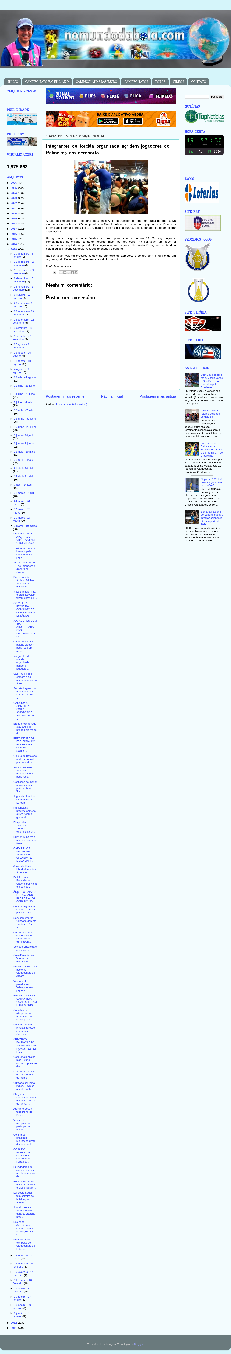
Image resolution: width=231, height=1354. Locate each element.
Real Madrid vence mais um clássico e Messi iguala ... (24, 1184)
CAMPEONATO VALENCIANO (47, 81)
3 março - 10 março (25, 525)
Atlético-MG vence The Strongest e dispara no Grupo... (24, 567)
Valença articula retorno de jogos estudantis (210, 413)
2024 (14, 193)
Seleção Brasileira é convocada (25, 948)
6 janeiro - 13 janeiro (21, 1315)
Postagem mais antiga (158, 396)
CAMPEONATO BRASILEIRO (96, 81)
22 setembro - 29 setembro (23, 313)
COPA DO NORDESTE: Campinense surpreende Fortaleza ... (22, 1155)
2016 (14, 233)
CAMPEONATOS (136, 81)
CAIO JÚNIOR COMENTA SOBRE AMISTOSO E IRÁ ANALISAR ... (23, 710)
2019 (14, 218)
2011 (14, 1327)
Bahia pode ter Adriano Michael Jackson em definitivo (24, 582)
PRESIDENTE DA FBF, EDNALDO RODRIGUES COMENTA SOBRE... (24, 744)
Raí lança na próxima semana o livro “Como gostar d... (24, 812)
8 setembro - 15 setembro (22, 329)
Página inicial (112, 396)
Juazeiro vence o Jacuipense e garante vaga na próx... (24, 1212)
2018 (14, 223)
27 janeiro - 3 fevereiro (21, 1290)
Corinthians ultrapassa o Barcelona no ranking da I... (22, 1015)
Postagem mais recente (65, 396)
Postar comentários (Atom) (71, 404)
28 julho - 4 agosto (25, 377)
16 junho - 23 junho (25, 426)
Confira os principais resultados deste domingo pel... (24, 1139)
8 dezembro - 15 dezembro (23, 280)
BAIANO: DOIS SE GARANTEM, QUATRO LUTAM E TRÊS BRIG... (25, 1000)
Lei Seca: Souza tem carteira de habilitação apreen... (23, 1197)
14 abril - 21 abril (24, 476)
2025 (14, 187)
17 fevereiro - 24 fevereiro (23, 1265)
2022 (14, 203)
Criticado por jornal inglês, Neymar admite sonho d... (25, 1086)
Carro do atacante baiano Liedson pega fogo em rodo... (23, 646)
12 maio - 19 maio (24, 451)
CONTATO (198, 81)
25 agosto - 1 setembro (21, 346)
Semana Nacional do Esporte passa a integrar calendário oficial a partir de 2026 (212, 518)
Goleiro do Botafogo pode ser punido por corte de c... (25, 759)
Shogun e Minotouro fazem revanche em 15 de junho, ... (24, 1099)
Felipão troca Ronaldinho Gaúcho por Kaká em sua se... (25, 882)
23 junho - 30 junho (25, 418)
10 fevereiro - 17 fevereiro (23, 1274)
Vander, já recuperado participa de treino (21, 1125)
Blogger (138, 1344)
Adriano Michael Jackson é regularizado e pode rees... (23, 772)
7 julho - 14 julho (23, 402)
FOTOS (160, 81)
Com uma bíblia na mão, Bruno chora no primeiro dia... (25, 1061)
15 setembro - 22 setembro (23, 321)
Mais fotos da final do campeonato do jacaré (24, 1074)
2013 (14, 249)
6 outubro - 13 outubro (21, 296)
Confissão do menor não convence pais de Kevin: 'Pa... (25, 786)
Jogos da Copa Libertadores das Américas (24, 869)
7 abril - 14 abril (23, 484)
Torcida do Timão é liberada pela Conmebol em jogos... (24, 553)
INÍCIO (13, 81)
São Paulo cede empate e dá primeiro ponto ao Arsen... (25, 678)
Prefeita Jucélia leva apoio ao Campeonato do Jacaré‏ (25, 971)
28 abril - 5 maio (23, 459)
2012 (14, 1322)
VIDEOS (178, 81)
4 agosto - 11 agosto (21, 371)
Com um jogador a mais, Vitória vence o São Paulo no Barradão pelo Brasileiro (212, 381)
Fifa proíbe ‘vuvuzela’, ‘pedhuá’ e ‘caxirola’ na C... (24, 827)
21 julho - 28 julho (24, 385)
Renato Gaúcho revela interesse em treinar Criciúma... (24, 1029)
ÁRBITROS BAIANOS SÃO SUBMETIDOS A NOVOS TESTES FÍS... (25, 1045)
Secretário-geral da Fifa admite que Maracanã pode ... (24, 693)
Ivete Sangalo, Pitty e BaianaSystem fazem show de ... (25, 594)
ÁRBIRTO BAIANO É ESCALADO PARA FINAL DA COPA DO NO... (24, 896)
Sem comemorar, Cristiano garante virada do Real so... (24, 922)
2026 (14, 182)
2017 (14, 228)
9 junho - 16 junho (24, 435)
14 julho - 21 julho (24, 393)
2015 (14, 238)
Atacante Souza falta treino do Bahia (22, 1111)
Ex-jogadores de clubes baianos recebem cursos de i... (24, 1171)
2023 (14, 198)
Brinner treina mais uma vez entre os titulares (25, 840)
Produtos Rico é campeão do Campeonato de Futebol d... (24, 1244)
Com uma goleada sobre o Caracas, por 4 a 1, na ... (24, 909)
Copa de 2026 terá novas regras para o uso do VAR (212, 482)
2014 (14, 244)
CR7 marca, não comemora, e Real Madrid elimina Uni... (22, 937)
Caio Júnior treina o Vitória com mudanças (24, 958)
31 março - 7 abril (24, 492)
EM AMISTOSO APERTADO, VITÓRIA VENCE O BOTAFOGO (25, 538)
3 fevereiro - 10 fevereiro (22, 1282)
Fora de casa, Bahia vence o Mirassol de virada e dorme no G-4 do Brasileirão (212, 449)
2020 (14, 213)
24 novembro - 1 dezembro (23, 288)
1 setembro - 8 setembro (22, 338)
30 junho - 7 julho (24, 410)
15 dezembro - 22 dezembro (24, 272)
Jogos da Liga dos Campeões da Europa (24, 799)
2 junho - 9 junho (24, 443)
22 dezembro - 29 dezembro (24, 263)
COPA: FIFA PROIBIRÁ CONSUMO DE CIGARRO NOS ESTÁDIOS (24, 609)
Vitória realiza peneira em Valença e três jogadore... (23, 986)
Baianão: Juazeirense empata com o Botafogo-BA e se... (23, 1228)
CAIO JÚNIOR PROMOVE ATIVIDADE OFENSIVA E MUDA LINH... (23, 854)
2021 (14, 208)
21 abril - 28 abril (24, 468)
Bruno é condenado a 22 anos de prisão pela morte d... (25, 728)
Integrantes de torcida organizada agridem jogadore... (21, 662)
